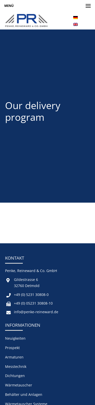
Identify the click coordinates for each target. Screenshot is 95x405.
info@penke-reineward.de (36, 311)
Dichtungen (15, 375)
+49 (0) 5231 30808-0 (31, 294)
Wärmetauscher (18, 385)
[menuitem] (75, 17)
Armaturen (14, 357)
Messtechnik (15, 366)
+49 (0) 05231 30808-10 (33, 303)
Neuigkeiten (15, 338)
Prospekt (12, 347)
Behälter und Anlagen (23, 394)
